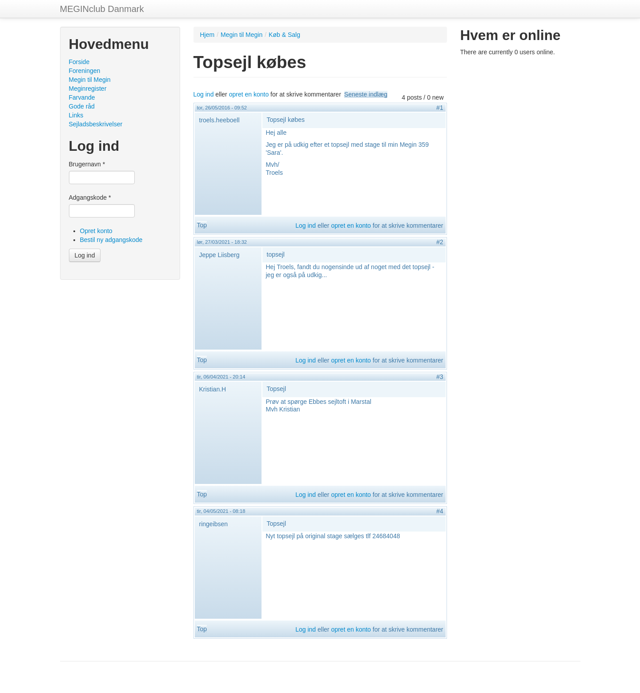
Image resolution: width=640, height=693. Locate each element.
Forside (79, 61)
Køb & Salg (284, 34)
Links (76, 115)
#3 (439, 376)
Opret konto (96, 230)
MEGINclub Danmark (102, 9)
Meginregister (88, 88)
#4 (439, 511)
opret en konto (249, 94)
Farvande (82, 97)
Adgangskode (90, 197)
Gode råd (82, 106)
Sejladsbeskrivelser (96, 124)
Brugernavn (87, 164)
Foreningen (85, 70)
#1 (439, 107)
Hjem (207, 34)
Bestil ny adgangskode (111, 239)
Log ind (85, 255)
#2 (439, 242)
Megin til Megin (90, 79)
